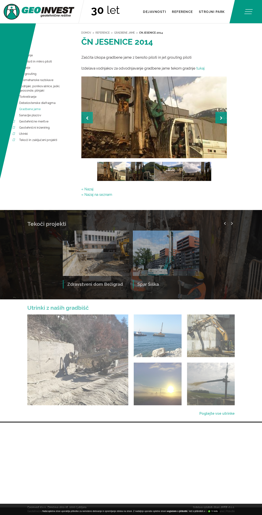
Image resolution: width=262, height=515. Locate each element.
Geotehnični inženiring (34, 127)
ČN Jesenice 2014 (151, 32)
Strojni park (212, 12)
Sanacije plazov (30, 115)
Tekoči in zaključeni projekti (38, 140)
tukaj (200, 68)
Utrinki (23, 134)
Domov (86, 32)
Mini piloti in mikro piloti (35, 61)
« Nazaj (87, 189)
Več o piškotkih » (197, 511)
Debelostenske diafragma (37, 103)
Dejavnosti (154, 12)
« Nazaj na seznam (96, 194)
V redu (214, 511)
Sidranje (24, 67)
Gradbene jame (30, 109)
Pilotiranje (26, 55)
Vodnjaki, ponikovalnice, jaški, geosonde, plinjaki (39, 88)
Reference (182, 12)
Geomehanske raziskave (36, 80)
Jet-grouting (28, 74)
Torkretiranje (27, 96)
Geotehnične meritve (34, 121)
